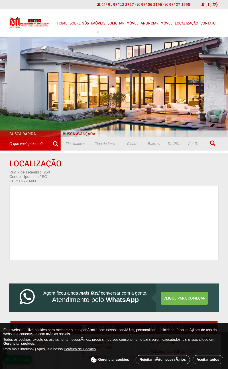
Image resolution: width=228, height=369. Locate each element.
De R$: (175, 144)
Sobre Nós (79, 23)
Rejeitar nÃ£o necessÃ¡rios (163, 359)
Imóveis (98, 23)
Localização (186, 23)
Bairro (154, 144)
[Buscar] (56, 144)
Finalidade (75, 144)
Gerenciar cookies (110, 360)
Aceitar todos (208, 359)
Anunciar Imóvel (157, 23)
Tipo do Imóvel (108, 144)
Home (62, 23)
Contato (208, 23)
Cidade (134, 144)
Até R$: (195, 144)
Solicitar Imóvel (123, 23)
